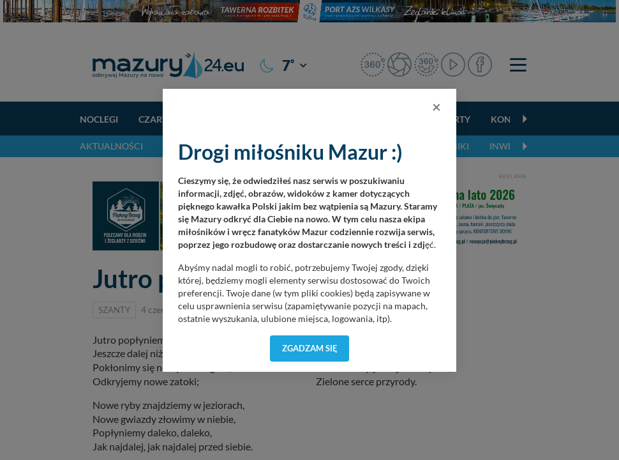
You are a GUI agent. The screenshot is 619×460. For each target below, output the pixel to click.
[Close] (436, 107)
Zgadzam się (310, 348)
